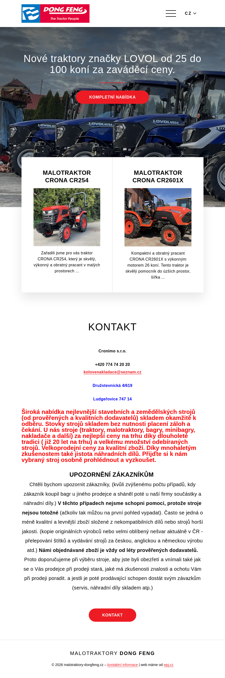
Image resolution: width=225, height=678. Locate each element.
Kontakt (112, 615)
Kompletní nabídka (112, 97)
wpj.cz (169, 665)
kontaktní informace (122, 665)
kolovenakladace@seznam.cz (113, 372)
